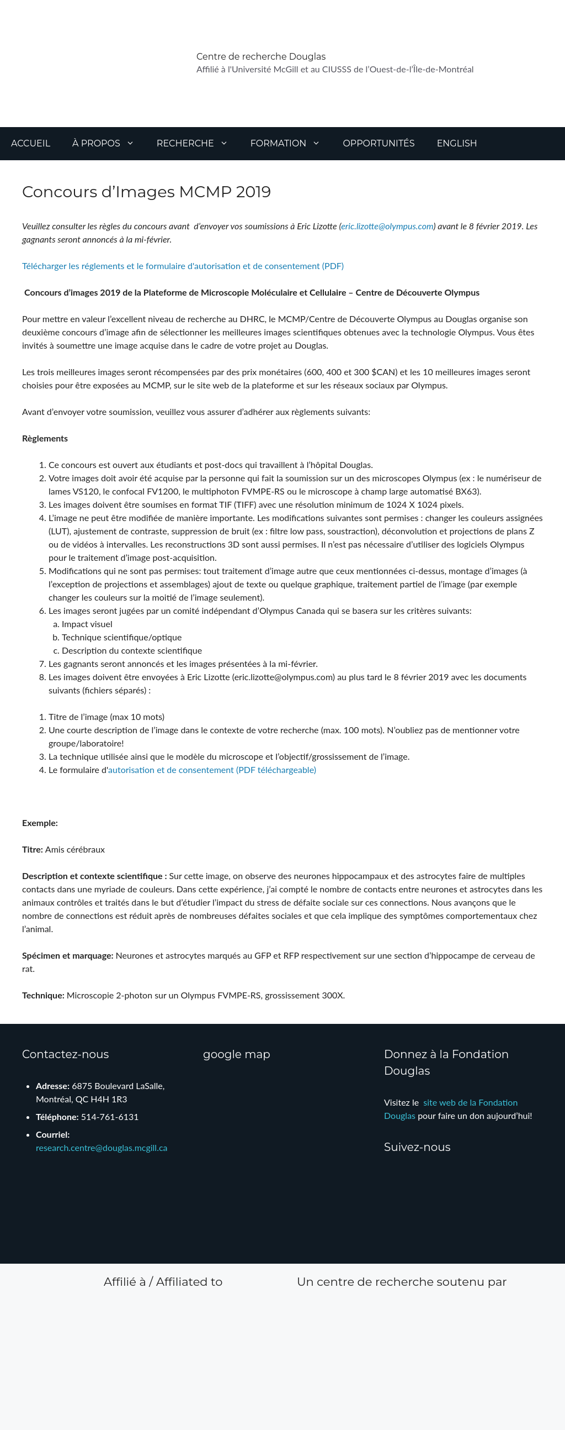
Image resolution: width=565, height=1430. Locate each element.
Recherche (198, 143)
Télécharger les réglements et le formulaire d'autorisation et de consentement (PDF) (183, 265)
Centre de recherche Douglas (261, 56)
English (457, 143)
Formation (291, 143)
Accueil (30, 143)
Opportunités (378, 143)
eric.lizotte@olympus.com (387, 225)
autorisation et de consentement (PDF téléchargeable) (212, 769)
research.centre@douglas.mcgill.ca (102, 1147)
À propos (109, 143)
